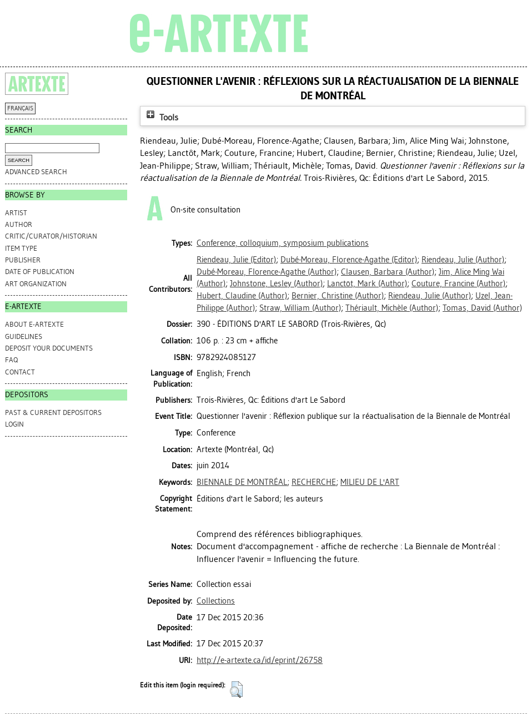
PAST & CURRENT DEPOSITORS (53, 412)
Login (14, 424)
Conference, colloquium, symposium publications (283, 243)
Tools (161, 117)
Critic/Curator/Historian (51, 236)
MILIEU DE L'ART (369, 482)
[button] (236, 689)
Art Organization (36, 284)
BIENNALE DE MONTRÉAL (242, 482)
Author (18, 224)
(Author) (462, 260)
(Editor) (236, 260)
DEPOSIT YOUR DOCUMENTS (49, 348)
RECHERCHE (314, 482)
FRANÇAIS (20, 108)
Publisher (23, 260)
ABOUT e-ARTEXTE (34, 324)
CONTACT (20, 372)
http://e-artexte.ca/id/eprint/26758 (260, 660)
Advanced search (36, 172)
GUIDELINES (23, 336)
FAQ (11, 360)
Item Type (21, 248)
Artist (16, 213)
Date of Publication (39, 271)
